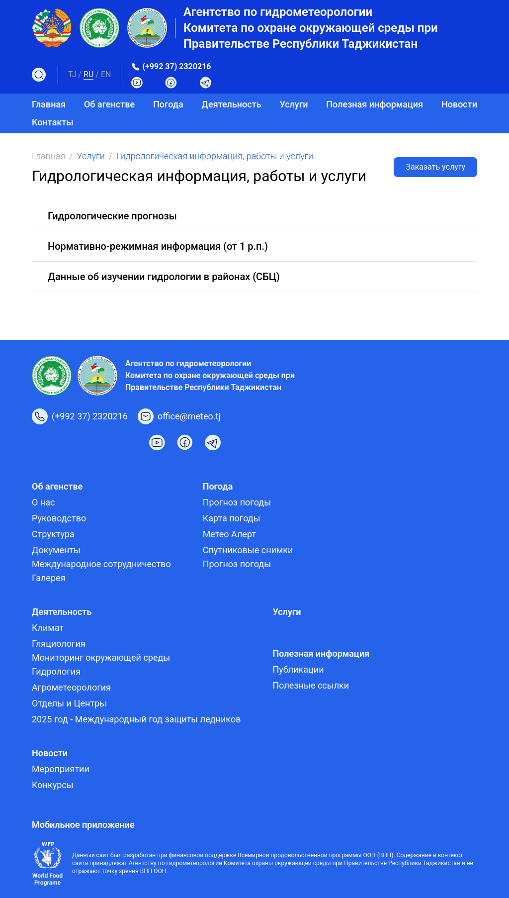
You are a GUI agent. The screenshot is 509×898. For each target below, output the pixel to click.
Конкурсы (53, 785)
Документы (56, 550)
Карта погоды (231, 518)
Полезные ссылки (310, 685)
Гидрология (56, 671)
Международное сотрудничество (101, 564)
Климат (48, 627)
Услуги (293, 104)
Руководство (59, 518)
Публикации (298, 669)
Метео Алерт (229, 534)
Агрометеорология (71, 687)
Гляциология (58, 643)
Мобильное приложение (83, 824)
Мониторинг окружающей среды (101, 657)
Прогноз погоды (237, 502)
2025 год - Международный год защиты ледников (136, 719)
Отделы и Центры (69, 703)
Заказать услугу (435, 167)
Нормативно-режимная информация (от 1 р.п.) (158, 246)
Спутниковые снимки (248, 550)
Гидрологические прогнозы (112, 216)
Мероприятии (60, 769)
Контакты (53, 122)
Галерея (48, 578)
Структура (53, 534)
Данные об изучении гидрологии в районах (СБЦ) (164, 277)
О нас (43, 502)
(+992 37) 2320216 (176, 66)
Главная (49, 104)
